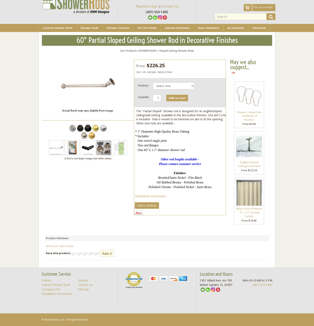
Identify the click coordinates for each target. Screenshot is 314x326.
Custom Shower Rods (57, 28)
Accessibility (235, 28)
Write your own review (59, 246)
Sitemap (83, 289)
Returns (83, 280)
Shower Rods (90, 28)
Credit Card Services (133, 287)
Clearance (259, 28)
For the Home (147, 28)
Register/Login (147, 6)
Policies (47, 280)
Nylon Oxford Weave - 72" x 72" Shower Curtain (249, 212)
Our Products (128, 50)
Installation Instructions (150, 196)
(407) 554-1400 (262, 285)
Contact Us (170, 6)
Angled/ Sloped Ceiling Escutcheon (249, 164)
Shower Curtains (118, 28)
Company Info (51, 289)
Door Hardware (208, 28)
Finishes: (143, 85)
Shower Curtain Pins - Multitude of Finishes (249, 115)
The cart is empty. (263, 7)
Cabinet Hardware (177, 28)
